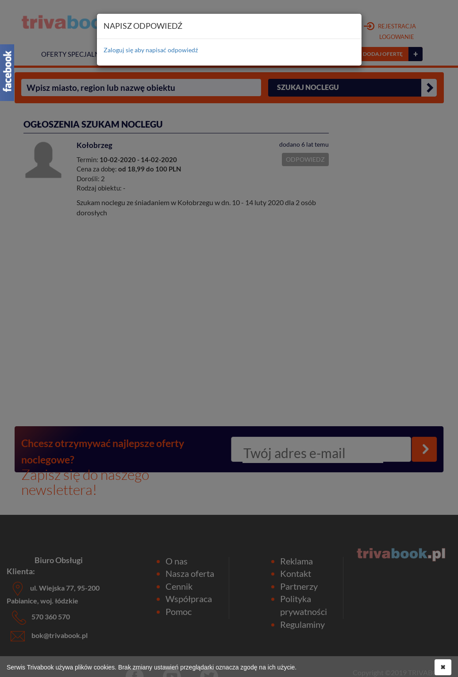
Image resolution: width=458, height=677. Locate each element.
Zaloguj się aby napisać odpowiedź (151, 50)
